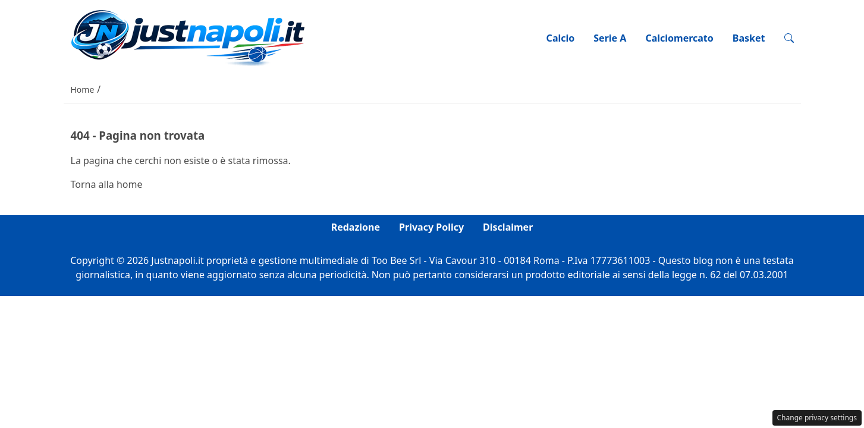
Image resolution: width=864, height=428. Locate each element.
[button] (789, 38)
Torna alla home (107, 184)
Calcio (560, 38)
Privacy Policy (431, 227)
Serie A (609, 38)
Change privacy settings (817, 418)
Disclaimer (508, 227)
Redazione (355, 227)
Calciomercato (679, 38)
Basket (749, 38)
